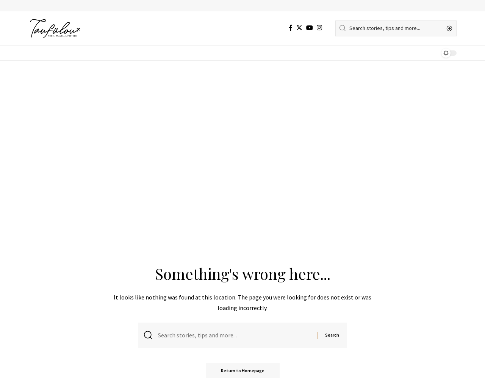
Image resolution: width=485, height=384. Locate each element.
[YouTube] (309, 28)
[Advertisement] (242, 117)
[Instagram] (319, 28)
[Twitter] (299, 28)
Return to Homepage (242, 370)
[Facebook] (290, 28)
